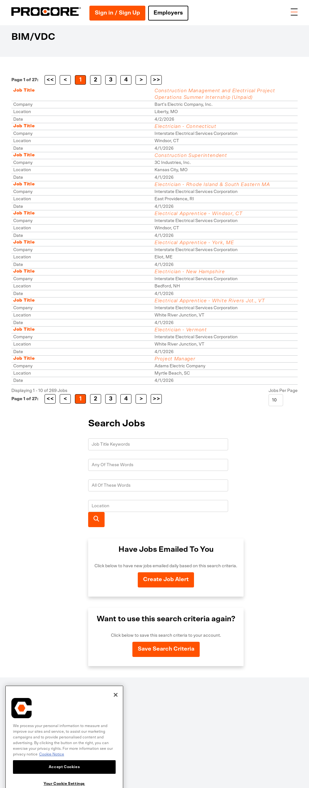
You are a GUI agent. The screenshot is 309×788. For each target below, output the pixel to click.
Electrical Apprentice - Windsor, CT (198, 213)
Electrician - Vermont (180, 329)
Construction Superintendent (190, 155)
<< (50, 80)
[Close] (116, 713)
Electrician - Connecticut (185, 126)
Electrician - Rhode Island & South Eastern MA (212, 184)
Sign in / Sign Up (117, 13)
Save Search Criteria (166, 649)
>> (156, 80)
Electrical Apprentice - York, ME (194, 242)
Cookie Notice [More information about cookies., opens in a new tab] (51, 772)
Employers (168, 13)
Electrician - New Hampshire (189, 271)
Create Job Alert (166, 579)
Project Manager (175, 358)
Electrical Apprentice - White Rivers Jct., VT (209, 300)
